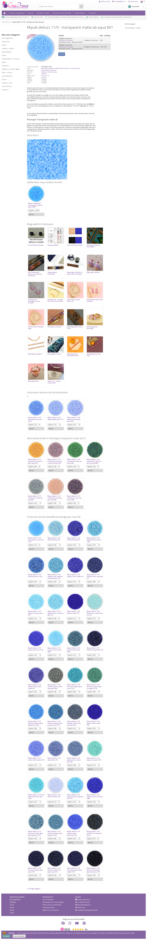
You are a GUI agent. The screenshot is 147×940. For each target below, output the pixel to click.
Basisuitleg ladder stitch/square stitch (72, 354)
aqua (55, 72)
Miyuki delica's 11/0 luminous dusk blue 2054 (73, 649)
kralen (4, 55)
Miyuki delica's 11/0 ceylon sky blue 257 (54, 795)
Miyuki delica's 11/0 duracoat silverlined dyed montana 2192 (93, 870)
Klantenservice (133, 1)
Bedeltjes (13, 902)
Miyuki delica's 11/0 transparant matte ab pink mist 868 (55, 498)
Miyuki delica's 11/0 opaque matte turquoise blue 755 (75, 796)
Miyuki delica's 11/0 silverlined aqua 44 (54, 539)
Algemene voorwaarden (50, 910)
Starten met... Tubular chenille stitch (54, 381)
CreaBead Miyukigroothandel (86, 910)
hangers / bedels (8, 48)
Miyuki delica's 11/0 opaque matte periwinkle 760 (73, 833)
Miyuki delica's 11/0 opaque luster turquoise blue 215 (56, 613)
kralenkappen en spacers (11, 59)
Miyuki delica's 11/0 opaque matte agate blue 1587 (74, 419)
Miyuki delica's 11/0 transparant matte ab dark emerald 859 (94, 461)
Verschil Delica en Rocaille (35, 245)
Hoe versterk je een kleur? (75, 245)
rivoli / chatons (7, 72)
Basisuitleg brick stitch (54, 354)
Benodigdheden (15, 899)
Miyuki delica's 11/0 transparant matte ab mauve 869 (74, 498)
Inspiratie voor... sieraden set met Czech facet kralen (55, 300)
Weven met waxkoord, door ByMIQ (93, 246)
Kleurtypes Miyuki (53, 245)
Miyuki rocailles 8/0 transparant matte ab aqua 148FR (35, 205)
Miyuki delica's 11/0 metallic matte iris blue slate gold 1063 (55, 686)
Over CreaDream (48, 899)
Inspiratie (92, 13)
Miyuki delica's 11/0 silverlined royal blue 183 (95, 649)
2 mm (43, 76)
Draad (12, 905)
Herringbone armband (54, 326)
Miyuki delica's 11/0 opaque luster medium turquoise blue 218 (55, 576)
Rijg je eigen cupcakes (93, 272)
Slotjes (12, 913)
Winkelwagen (130, 24)
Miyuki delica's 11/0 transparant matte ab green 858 (74, 461)
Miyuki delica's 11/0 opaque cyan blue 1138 (35, 649)
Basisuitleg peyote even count (94, 354)
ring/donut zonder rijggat (11, 69)
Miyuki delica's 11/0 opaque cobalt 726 (73, 612)
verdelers (5, 90)
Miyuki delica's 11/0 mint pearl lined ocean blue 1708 (36, 796)
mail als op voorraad (66, 40)
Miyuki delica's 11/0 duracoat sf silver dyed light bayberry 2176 (35, 833)
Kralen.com (80, 907)
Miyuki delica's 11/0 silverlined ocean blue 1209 (94, 539)
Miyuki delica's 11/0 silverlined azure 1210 (35, 575)
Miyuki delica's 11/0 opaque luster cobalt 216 (75, 575)
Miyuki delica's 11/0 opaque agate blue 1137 (55, 418)
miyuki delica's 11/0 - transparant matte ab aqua (28, 22)
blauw (43, 72)
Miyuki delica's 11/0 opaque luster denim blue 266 (74, 760)
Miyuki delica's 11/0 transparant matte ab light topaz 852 (35, 461)
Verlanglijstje (119, 1)
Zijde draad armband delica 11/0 (73, 300)
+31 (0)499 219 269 (82, 902)
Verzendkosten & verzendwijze (52, 902)
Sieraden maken (43, 13)
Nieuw (30, 13)
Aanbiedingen (80, 13)
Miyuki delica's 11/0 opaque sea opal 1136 (94, 759)
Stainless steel (7, 83)
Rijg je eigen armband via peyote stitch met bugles (74, 273)
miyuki (4, 62)
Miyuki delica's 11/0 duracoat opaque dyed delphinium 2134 (35, 723)
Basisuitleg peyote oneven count (75, 327)
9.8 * (130, 17)
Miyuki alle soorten (61, 68)
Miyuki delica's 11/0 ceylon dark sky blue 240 (36, 759)
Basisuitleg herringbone (35, 354)
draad (4, 45)
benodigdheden (7, 38)
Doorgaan (6, 936)
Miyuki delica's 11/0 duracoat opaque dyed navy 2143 (35, 870)
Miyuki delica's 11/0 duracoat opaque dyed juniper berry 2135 (55, 723)
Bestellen (133, 6)
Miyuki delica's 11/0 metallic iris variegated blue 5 (94, 833)
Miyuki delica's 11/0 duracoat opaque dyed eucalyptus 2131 (94, 686)
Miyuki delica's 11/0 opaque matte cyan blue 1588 (95, 796)
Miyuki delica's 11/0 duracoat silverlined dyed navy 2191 (54, 870)
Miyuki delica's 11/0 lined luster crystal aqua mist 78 (94, 613)
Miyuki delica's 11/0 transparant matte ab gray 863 (35, 498)
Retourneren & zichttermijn (51, 905)
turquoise (49, 72)
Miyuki (12, 910)
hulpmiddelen (7, 52)
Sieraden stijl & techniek (62, 13)
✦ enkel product (74, 68)
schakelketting (7, 76)
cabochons (6, 41)
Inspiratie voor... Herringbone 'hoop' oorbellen (34, 301)
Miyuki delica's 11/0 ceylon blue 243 (54, 759)
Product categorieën (17, 13)
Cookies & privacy (48, 907)
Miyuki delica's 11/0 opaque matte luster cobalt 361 (35, 686)
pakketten (5, 66)
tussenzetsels (7, 86)
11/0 (47, 76)
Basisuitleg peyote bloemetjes (92, 327)
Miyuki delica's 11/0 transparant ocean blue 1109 (36, 539)
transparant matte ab (48, 70)
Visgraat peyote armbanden (52, 273)
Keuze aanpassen (19, 936)
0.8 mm (44, 77)
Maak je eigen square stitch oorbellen (95, 300)
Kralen (12, 907)
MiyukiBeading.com (83, 905)
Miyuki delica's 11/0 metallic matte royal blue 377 (95, 576)
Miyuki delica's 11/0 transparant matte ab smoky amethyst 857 (55, 461)
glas (42, 68)
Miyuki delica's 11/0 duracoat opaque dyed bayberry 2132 (55, 833)
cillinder (44, 74)
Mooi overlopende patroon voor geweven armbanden (35, 274)
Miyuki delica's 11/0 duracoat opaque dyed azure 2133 (74, 686)
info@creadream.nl (82, 899)
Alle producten (6, 22)
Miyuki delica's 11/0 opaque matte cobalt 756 (93, 723)
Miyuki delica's (50, 68)
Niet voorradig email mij (61, 53)
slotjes (4, 79)
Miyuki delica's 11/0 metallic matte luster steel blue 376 (74, 723)
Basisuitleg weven (33, 381)
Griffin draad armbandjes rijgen (35, 327)
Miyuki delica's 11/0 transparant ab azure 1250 (35, 419)
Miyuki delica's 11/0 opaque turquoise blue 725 (35, 613)
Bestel (31, 214)
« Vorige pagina (33, 888)
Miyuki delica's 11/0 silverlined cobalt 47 (73, 539)
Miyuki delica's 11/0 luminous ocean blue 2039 (54, 649)
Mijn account (104, 1)
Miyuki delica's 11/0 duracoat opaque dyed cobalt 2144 (74, 870)
